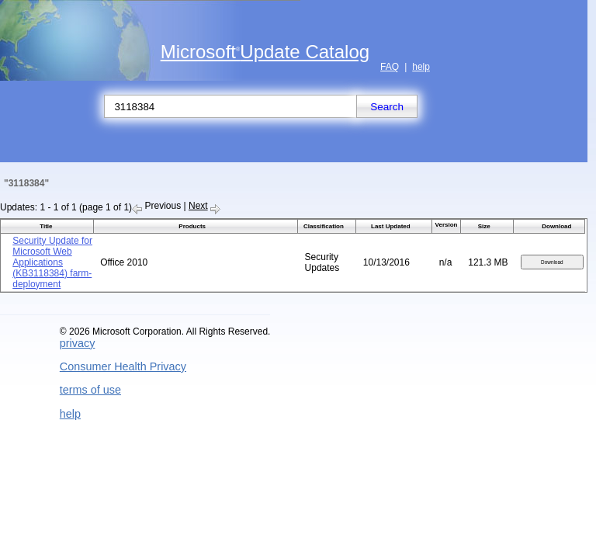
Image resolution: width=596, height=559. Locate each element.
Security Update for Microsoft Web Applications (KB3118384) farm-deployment (52, 262)
